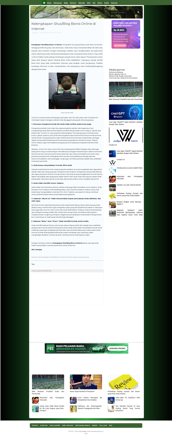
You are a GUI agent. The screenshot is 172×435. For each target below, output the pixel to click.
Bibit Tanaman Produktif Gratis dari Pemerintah (126, 99)
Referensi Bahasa (116, 72)
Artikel (106, 3)
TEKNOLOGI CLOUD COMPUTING (130, 168)
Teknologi (81, 3)
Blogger (84, 431)
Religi (66, 3)
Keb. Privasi (67, 425)
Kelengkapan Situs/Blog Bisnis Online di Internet (56, 257)
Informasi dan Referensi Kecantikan (123, 78)
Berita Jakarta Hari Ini (117, 74)
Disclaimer (55, 425)
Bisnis (49, 3)
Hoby (88, 3)
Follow (103, 425)
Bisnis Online (45, 32)
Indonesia (114, 3)
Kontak (44, 425)
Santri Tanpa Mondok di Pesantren (82, 391)
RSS (110, 425)
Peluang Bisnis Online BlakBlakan (67, 60)
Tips (94, 3)
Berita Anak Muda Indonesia (120, 76)
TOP (86, 434)
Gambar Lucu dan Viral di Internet (129, 185)
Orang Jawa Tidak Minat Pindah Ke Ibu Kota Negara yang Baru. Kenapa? (52, 408)
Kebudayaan (58, 3)
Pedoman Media (82, 425)
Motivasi (73, 3)
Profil (35, 425)
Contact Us (113, 145)
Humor (100, 3)
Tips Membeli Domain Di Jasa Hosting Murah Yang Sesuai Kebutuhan (128, 408)
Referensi (54, 32)
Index (94, 425)
